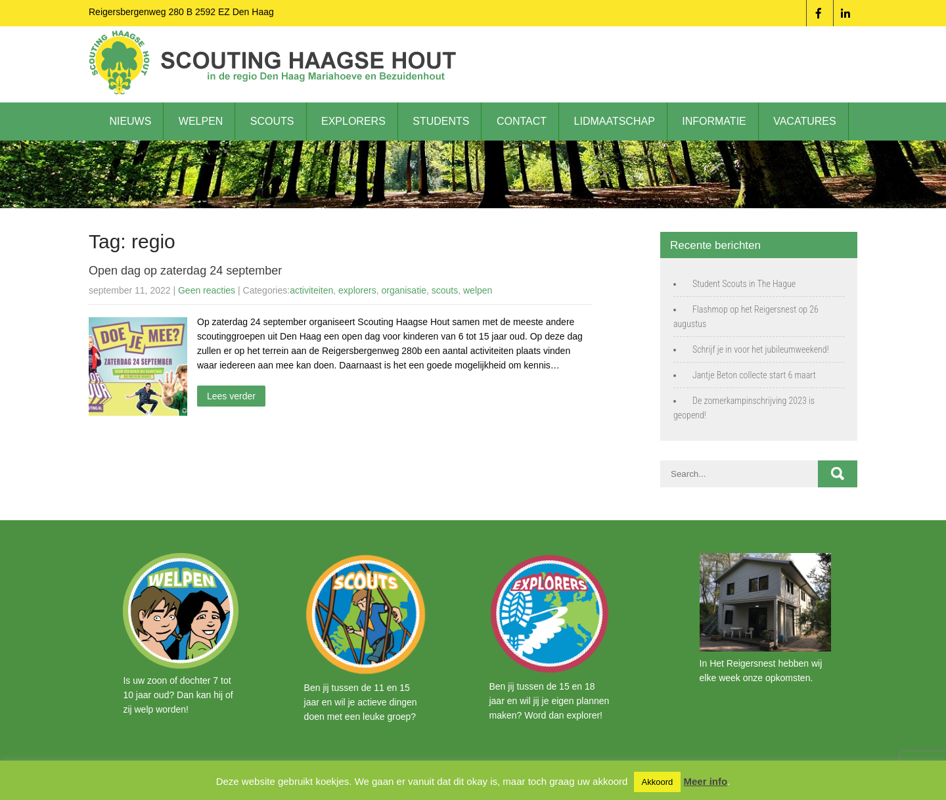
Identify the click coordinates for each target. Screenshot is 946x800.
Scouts (272, 121)
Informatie (714, 121)
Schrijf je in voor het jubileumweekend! (760, 349)
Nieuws (130, 121)
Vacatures (804, 121)
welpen (477, 290)
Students (441, 121)
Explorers (353, 121)
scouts (445, 290)
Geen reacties (206, 290)
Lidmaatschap (614, 121)
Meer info (705, 781)
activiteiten (311, 290)
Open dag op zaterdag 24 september (185, 270)
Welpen (201, 121)
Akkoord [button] (657, 782)
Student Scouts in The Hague (744, 283)
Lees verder (231, 396)
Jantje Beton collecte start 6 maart (754, 375)
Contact (522, 121)
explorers (357, 290)
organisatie (403, 290)
